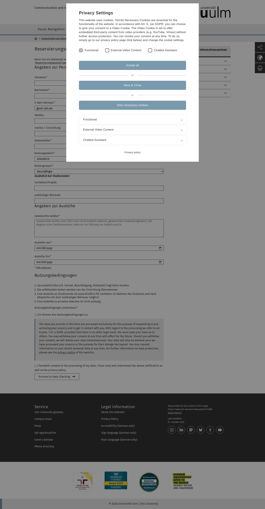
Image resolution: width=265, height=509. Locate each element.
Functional (91, 50)
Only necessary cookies (132, 105)
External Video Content (126, 50)
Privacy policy (132, 152)
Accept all (132, 65)
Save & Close (132, 85)
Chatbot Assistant (165, 50)
